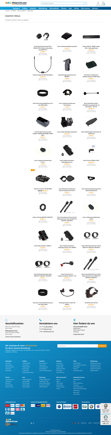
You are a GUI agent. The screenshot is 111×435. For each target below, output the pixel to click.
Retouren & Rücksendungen (79, 388)
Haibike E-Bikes (59, 367)
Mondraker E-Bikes (60, 368)
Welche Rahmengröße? (44, 383)
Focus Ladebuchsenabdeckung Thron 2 (42, 161)
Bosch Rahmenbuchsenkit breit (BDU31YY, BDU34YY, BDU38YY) (43, 275)
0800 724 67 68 (47, 329)
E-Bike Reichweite (43, 386)
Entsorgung (76, 385)
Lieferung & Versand (78, 386)
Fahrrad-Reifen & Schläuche (79, 365)
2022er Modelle (26, 385)
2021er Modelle (26, 383)
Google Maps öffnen (78, 334)
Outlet (76, 8)
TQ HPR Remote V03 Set (91, 303)
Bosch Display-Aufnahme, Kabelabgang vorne (67, 161)
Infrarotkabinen (9, 385)
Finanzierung (76, 390)
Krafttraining (8, 381)
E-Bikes (25, 8)
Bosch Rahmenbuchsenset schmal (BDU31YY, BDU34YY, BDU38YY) (91, 246)
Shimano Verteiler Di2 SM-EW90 (43, 189)
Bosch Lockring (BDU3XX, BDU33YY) (43, 217)
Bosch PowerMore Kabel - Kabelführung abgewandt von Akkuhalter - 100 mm (91, 105)
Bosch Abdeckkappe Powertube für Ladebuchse (91, 132)
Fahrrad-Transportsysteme (45, 370)
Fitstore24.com (57, 430)
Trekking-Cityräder (9, 367)
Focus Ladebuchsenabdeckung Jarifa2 (91, 218)
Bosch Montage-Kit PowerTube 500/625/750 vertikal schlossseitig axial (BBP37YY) (42, 48)
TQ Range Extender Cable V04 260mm (67, 303)
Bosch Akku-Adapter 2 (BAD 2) (42, 246)
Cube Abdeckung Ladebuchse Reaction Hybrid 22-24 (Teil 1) (67, 189)
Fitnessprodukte (26, 386)
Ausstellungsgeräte (26, 379)
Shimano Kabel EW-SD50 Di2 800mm (43, 75)
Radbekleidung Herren (95, 365)
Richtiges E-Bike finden (44, 379)
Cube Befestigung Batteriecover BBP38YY (67, 75)
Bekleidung (42, 8)
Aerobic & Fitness (9, 386)
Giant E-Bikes (59, 370)
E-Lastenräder (25, 370)
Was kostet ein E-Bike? (44, 385)
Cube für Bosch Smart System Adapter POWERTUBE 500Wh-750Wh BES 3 (43, 133)
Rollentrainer (8, 370)
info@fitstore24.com (48, 331)
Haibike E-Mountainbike (27, 372)
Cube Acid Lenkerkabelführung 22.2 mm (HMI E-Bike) (43, 303)
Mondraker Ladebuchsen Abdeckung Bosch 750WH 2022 (91, 75)
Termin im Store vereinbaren (13, 336)
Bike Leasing (76, 392)
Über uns (58, 379)
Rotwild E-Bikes (59, 365)
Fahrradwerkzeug (43, 367)
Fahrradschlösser (43, 363)
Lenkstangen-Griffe (77, 370)
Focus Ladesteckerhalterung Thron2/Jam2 (67, 104)
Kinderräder (8, 368)
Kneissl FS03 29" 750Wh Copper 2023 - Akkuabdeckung (91, 47)
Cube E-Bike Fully (60, 372)
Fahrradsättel (76, 367)
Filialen (58, 381)
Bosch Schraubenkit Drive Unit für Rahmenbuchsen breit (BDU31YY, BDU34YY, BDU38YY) (91, 275)
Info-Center (85, 8)
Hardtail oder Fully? (43, 381)
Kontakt (58, 388)
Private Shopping (60, 386)
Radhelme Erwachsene (95, 368)
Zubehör (33, 8)
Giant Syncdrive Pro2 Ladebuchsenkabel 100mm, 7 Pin (67, 275)
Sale (70, 8)
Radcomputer (42, 365)
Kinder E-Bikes (25, 368)
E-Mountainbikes (26, 363)
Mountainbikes (8, 365)
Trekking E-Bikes (26, 367)
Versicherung (76, 394)
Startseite (7, 10)
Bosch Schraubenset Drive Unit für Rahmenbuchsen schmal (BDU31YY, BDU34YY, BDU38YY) (67, 218)
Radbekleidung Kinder (95, 367)
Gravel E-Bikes (25, 365)
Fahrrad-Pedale (76, 363)
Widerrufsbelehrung (78, 383)
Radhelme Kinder (94, 370)
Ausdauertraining (9, 379)
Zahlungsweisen (77, 379)
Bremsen (75, 368)
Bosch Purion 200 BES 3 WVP (91, 160)
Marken (95, 8)
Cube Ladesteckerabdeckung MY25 (67, 46)
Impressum (83, 423)
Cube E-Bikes (59, 363)
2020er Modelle (26, 381)
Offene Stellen (59, 383)
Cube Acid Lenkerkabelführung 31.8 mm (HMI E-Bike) (43, 104)
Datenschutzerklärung (99, 423)
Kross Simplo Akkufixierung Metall (67, 132)
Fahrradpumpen (43, 368)
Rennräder (7, 363)
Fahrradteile (54, 8)
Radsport (16, 8)
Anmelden (102, 346)
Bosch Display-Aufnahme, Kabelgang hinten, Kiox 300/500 (67, 246)
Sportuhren (8, 383)
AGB (74, 381)
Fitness (63, 8)
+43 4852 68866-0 (48, 326)
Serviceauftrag (59, 385)
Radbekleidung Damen (95, 363)
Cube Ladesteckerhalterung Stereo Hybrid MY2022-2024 (91, 189)
